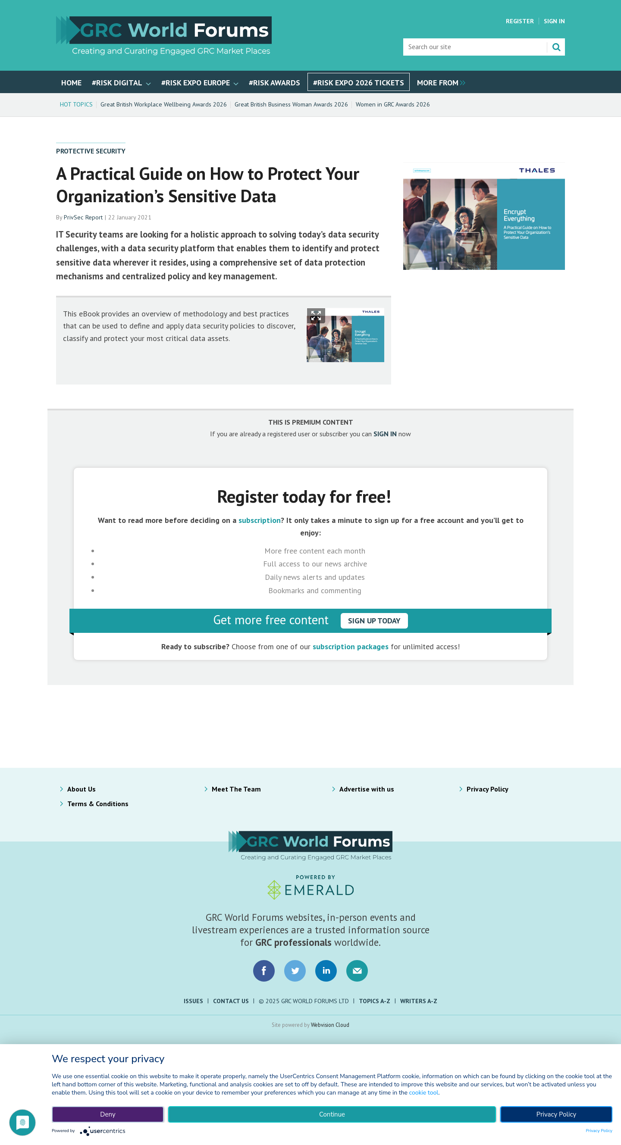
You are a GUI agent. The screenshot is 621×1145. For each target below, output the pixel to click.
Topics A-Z (374, 1001)
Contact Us (231, 1001)
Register (520, 21)
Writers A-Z (418, 1001)
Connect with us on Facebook (264, 971)
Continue (332, 1114)
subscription (259, 520)
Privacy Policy (487, 789)
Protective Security (90, 151)
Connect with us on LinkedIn (326, 971)
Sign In (554, 21)
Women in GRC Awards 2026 (393, 104)
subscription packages (351, 646)
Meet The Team (236, 789)
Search (556, 47)
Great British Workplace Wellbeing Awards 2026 (163, 104)
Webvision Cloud (330, 1024)
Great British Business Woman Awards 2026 (291, 104)
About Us (81, 789)
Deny (107, 1114)
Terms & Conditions (98, 803)
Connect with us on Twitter (295, 971)
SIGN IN (385, 433)
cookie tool (424, 1093)
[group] (439, 82)
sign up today (374, 621)
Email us (357, 971)
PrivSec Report (83, 217)
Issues (193, 1001)
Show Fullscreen (316, 316)
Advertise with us (366, 789)
